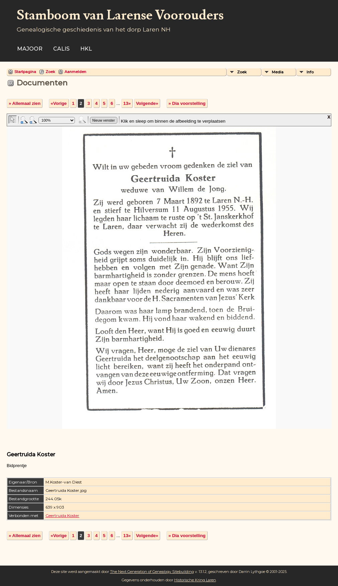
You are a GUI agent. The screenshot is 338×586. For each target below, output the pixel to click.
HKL (86, 49)
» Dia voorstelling (187, 103)
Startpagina (25, 71)
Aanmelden (75, 71)
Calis (61, 49)
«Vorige (59, 103)
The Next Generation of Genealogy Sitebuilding (152, 571)
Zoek (50, 71)
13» (127, 103)
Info (310, 72)
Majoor (29, 49)
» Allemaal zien (24, 103)
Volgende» (147, 103)
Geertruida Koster (62, 515)
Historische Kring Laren (195, 580)
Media (278, 72)
